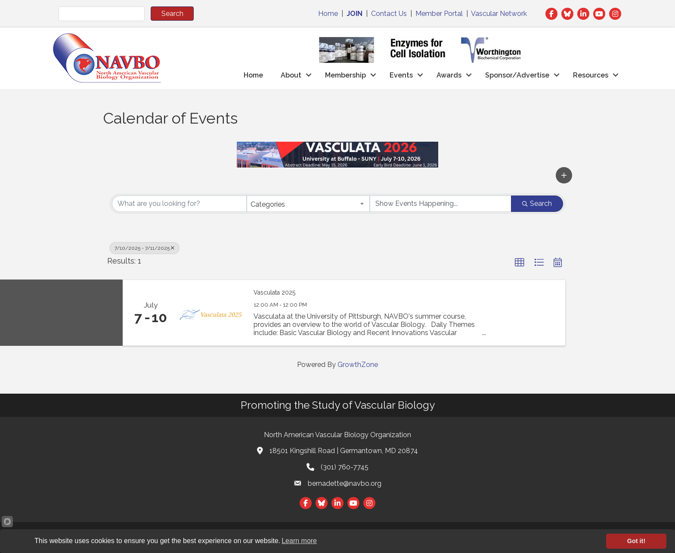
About (291, 75)
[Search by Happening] (440, 204)
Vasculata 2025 (274, 292)
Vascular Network (499, 13)
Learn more (299, 540)
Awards (449, 75)
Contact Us (389, 13)
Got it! (636, 540)
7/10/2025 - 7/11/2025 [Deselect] (144, 248)
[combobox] (308, 204)
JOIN (354, 13)
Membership (345, 75)
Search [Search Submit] (537, 203)
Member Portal (439, 13)
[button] (564, 175)
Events (401, 75)
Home (328, 13)
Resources (590, 75)
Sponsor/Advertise (517, 75)
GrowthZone (358, 364)
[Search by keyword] (179, 204)
